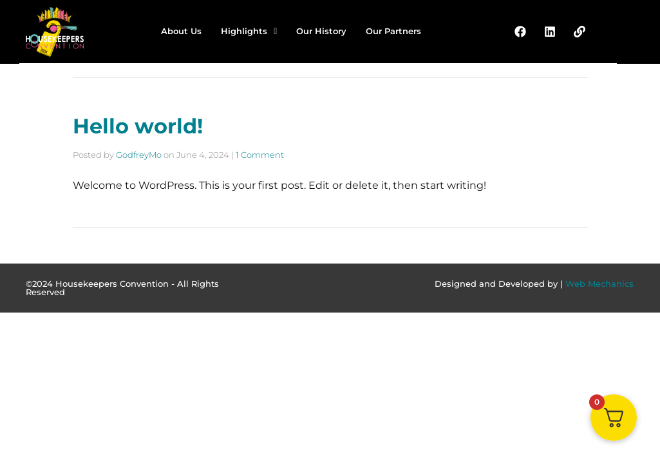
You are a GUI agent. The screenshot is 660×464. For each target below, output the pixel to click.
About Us (181, 31)
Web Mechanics (599, 283)
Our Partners (393, 31)
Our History (321, 31)
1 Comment (260, 155)
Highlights (249, 31)
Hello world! (138, 126)
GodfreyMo (139, 155)
